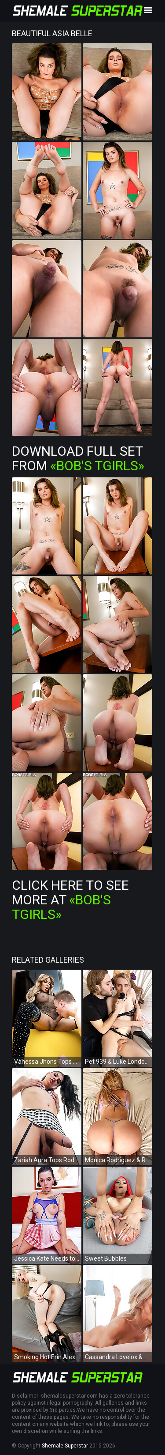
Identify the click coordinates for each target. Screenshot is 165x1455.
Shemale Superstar (65, 1446)
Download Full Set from (78, 458)
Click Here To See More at (70, 899)
